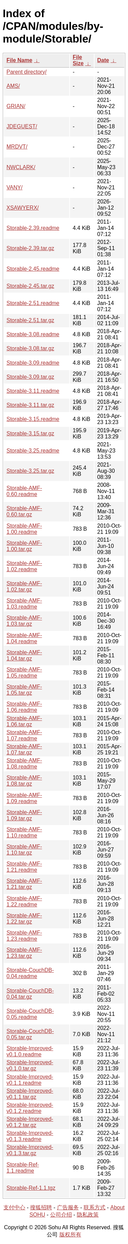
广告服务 (68, 1207)
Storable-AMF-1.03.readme (24, 604)
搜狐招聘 (41, 1207)
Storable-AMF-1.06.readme (24, 707)
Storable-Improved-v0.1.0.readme (29, 1051)
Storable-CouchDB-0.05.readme (30, 1014)
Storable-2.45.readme (32, 269)
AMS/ (13, 86)
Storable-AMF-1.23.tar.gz (24, 953)
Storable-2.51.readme (32, 303)
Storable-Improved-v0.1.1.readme (29, 1080)
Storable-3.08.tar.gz (30, 348)
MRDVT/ (16, 147)
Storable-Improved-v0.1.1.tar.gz (29, 1094)
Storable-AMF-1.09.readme (24, 798)
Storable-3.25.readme (32, 451)
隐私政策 (88, 1215)
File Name (19, 60)
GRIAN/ (15, 106)
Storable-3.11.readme (32, 391)
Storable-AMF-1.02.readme (24, 566)
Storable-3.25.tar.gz (30, 471)
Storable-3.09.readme (32, 363)
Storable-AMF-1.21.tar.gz (24, 884)
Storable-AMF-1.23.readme (24, 936)
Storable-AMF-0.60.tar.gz (24, 511)
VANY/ (14, 187)
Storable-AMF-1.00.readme (24, 529)
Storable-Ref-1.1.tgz (30, 1188)
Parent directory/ (26, 72)
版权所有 (70, 1234)
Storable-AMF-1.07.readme (24, 735)
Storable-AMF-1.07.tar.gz (24, 749)
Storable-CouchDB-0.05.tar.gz (30, 1034)
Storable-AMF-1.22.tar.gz (24, 919)
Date (103, 60)
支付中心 (14, 1207)
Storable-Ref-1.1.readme (22, 1168)
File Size (78, 60)
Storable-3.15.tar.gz (30, 433)
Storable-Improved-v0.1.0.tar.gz (29, 1065)
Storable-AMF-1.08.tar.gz (24, 781)
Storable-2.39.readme (32, 228)
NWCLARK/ (20, 167)
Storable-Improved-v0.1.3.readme (29, 1136)
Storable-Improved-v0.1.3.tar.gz (29, 1150)
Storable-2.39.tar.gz (30, 248)
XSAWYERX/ (22, 208)
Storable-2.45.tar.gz (30, 286)
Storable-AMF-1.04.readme (24, 638)
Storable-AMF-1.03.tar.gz (24, 621)
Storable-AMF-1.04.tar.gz (24, 655)
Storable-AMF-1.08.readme (24, 764)
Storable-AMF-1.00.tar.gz (24, 546)
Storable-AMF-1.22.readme (24, 901)
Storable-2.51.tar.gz (30, 320)
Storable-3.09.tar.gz (30, 377)
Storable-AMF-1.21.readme (24, 867)
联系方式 (94, 1207)
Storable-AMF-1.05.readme (24, 673)
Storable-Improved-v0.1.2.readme (29, 1108)
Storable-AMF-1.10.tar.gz (24, 850)
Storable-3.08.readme (32, 334)
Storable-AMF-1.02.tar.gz (24, 586)
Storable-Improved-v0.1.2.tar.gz (29, 1122)
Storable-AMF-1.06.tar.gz (24, 721)
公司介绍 (61, 1215)
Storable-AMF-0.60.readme (24, 491)
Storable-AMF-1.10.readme (24, 832)
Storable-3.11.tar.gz (30, 405)
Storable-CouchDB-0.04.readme (30, 973)
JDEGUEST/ (21, 126)
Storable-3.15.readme (32, 419)
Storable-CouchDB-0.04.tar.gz (30, 994)
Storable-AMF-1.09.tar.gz (24, 815)
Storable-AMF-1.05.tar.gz (24, 690)
